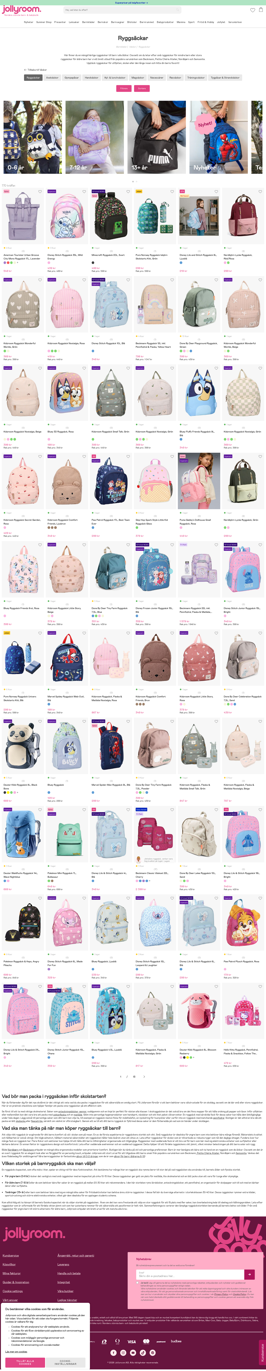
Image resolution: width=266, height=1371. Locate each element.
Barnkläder (121, 46)
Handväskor (91, 77)
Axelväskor (52, 77)
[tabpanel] (33, 140)
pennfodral (218, 1119)
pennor (82, 1112)
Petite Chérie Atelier (207, 1154)
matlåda (78, 1116)
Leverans (63, 1266)
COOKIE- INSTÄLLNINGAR (68, 1359)
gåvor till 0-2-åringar (87, 1158)
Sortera (146, 89)
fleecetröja (37, 1122)
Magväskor (138, 77)
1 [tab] (133, 183)
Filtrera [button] (120, 89)
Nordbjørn (13, 1151)
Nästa (144, 1078)
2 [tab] (136, 183)
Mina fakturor (12, 1275)
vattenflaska (60, 1116)
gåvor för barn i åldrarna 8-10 (129, 1158)
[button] (252, 13)
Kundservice (11, 1257)
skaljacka (21, 1122)
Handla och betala (69, 1275)
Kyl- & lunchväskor (115, 77)
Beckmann (29, 1151)
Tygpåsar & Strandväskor (225, 77)
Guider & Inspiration (16, 1284)
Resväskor (175, 77)
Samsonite (241, 1154)
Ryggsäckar (144, 46)
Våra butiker (66, 1292)
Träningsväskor (196, 77)
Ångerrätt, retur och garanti (76, 1257)
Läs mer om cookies (19, 1347)
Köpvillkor (9, 1266)
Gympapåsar (72, 77)
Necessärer (156, 77)
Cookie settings (13, 1292)
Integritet (64, 1284)
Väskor (132, 46)
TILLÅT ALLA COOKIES (27, 1359)
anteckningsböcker (68, 1112)
